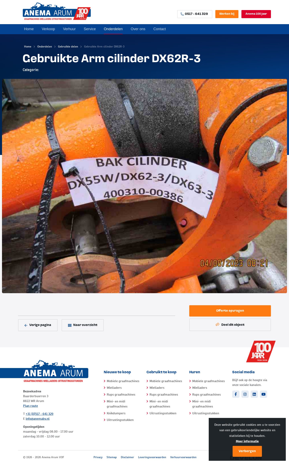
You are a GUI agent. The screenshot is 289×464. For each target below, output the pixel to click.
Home (27, 46)
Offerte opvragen (230, 310)
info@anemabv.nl (38, 419)
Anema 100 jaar (256, 13)
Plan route (30, 406)
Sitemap (112, 457)
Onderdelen (44, 46)
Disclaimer (127, 457)
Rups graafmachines (121, 394)
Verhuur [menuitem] (69, 29)
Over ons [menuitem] (138, 29)
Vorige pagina (37, 325)
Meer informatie (247, 441)
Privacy (98, 457)
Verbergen (247, 451)
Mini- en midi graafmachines (117, 404)
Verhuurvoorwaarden (183, 457)
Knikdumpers (116, 413)
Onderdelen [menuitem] (113, 29)
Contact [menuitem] (159, 29)
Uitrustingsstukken (120, 420)
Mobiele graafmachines (123, 381)
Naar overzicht (82, 325)
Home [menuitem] (29, 29)
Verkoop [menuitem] (48, 29)
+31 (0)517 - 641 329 (39, 414)
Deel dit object (230, 325)
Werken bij (226, 13)
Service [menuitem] (90, 29)
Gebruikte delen (68, 46)
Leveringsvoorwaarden (152, 457)
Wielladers (114, 388)
